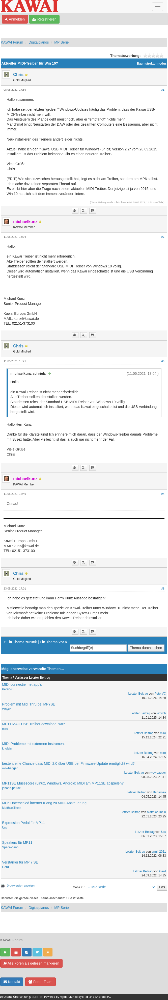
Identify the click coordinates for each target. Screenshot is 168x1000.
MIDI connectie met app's (22, 684)
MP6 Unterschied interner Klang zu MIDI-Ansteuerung (44, 803)
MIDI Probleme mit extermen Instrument (33, 744)
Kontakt (12, 982)
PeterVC (7, 689)
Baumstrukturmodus (152, 63)
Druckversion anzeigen (21, 885)
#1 (162, 89)
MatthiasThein (11, 808)
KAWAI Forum (12, 42)
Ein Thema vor (52, 642)
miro (5, 729)
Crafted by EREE (78, 996)
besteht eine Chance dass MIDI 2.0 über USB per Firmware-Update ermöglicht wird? (68, 763)
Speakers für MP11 (17, 842)
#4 (162, 493)
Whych (6, 709)
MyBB (63, 996)
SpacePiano (10, 847)
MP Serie (61, 42)
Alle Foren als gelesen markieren (31, 963)
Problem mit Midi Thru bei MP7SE (28, 704)
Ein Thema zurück (22, 642)
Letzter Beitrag (138, 693)
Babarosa (159, 792)
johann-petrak (11, 788)
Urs (4, 827)
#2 (162, 236)
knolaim (7, 748)
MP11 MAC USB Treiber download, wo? (33, 724)
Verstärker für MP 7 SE (20, 862)
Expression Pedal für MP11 (23, 823)
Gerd (5, 867)
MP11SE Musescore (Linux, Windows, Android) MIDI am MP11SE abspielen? (63, 783)
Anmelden (15, 19)
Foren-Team (40, 982)
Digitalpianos (39, 42)
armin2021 (159, 851)
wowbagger (9, 768)
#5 (162, 588)
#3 (162, 361)
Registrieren (44, 19)
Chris (18, 74)
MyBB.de (37, 996)
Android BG (102, 996)
